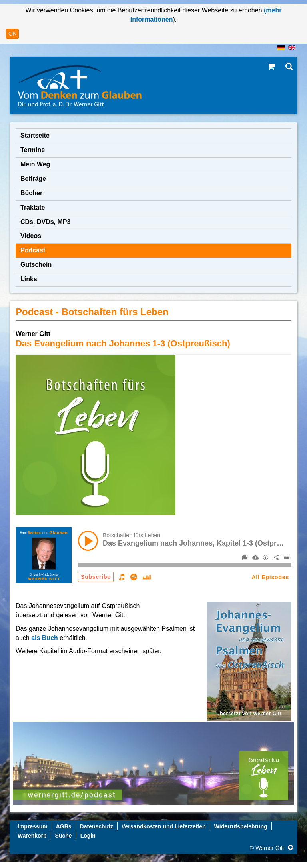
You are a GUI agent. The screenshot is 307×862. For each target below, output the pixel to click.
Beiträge (33, 178)
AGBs (64, 826)
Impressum (33, 826)
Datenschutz (96, 826)
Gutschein (36, 264)
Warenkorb (32, 835)
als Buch (45, 637)
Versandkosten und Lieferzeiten (164, 826)
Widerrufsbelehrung (240, 826)
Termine (32, 149)
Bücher (31, 193)
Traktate (32, 207)
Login (88, 835)
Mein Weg (35, 164)
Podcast (32, 250)
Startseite (35, 135)
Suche (63, 835)
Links (28, 279)
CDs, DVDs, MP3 (45, 221)
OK (12, 33)
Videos (30, 235)
